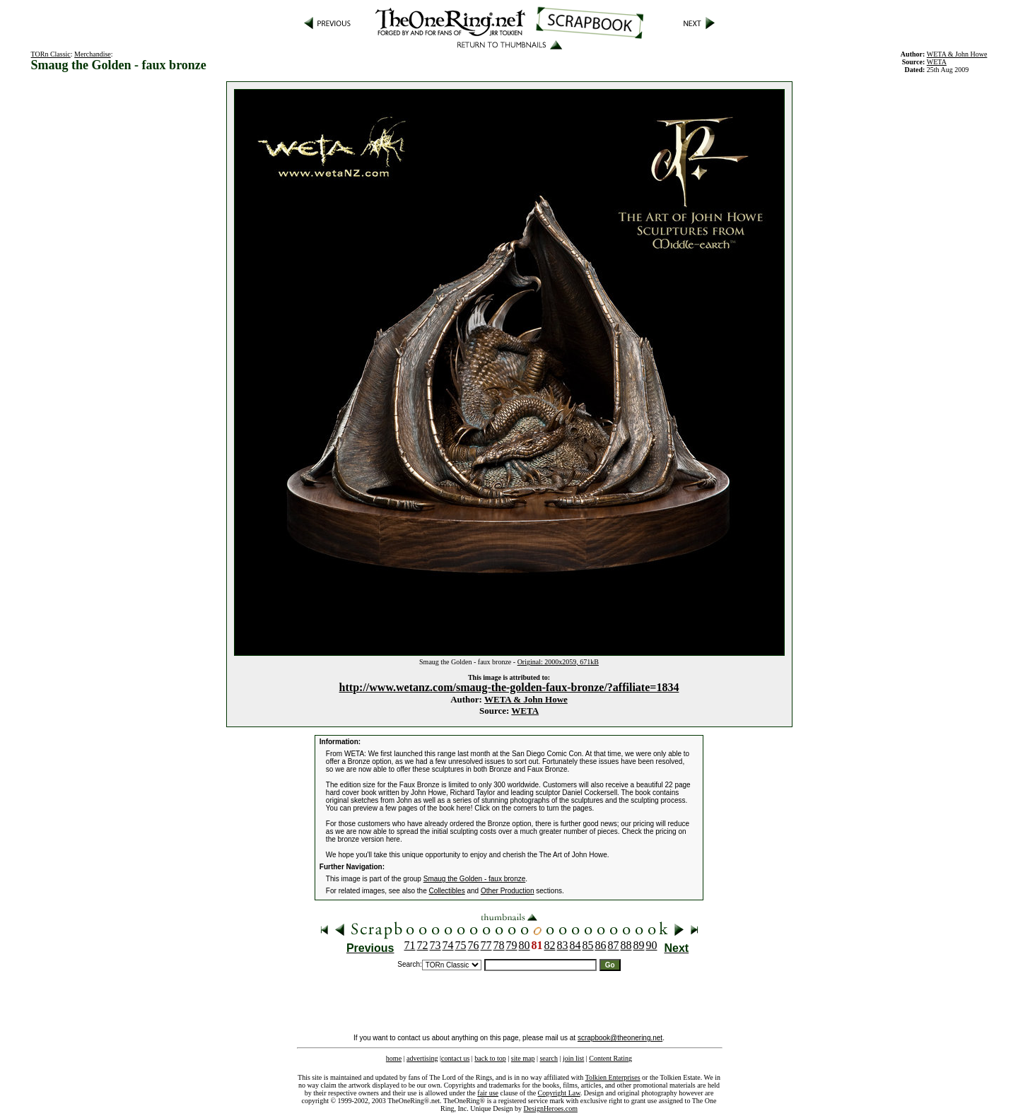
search (548, 1058)
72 (422, 945)
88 (626, 945)
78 (499, 945)
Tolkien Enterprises (612, 1077)
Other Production (507, 891)
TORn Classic (51, 54)
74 (448, 945)
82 (550, 945)
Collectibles (447, 891)
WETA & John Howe (957, 54)
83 (562, 945)
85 (588, 945)
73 (435, 945)
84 (575, 945)
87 (613, 945)
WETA (525, 710)
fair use (487, 1093)
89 (639, 945)
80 (524, 945)
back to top (489, 1058)
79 (511, 945)
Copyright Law (559, 1093)
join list (573, 1058)
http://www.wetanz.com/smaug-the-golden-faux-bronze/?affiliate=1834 (509, 687)
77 (486, 945)
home (394, 1058)
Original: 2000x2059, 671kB (558, 662)
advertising (422, 1058)
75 (461, 945)
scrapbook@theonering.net (620, 1038)
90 (651, 945)
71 (410, 945)
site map (523, 1058)
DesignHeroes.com (551, 1108)
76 (473, 945)
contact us (455, 1058)
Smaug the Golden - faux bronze (474, 879)
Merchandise (92, 54)
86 (601, 945)
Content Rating (610, 1058)
